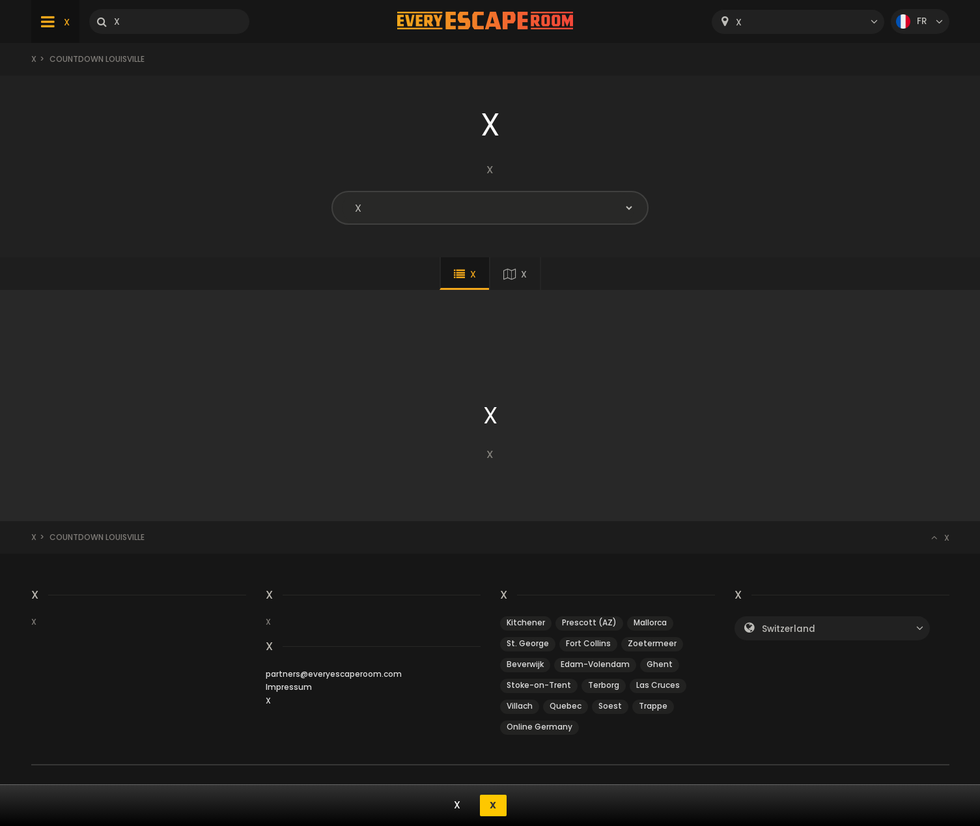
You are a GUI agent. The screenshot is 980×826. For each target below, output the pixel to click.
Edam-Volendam (595, 664)
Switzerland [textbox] (788, 629)
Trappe (653, 705)
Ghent (660, 664)
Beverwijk (525, 664)
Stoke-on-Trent (539, 685)
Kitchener (526, 622)
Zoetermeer (652, 643)
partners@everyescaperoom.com (334, 673)
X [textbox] (739, 22)
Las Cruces (658, 685)
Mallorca (650, 622)
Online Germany (539, 726)
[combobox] (798, 22)
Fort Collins (588, 643)
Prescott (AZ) (589, 622)
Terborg (603, 685)
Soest (610, 705)
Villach (520, 705)
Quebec (565, 705)
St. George (528, 643)
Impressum (289, 686)
